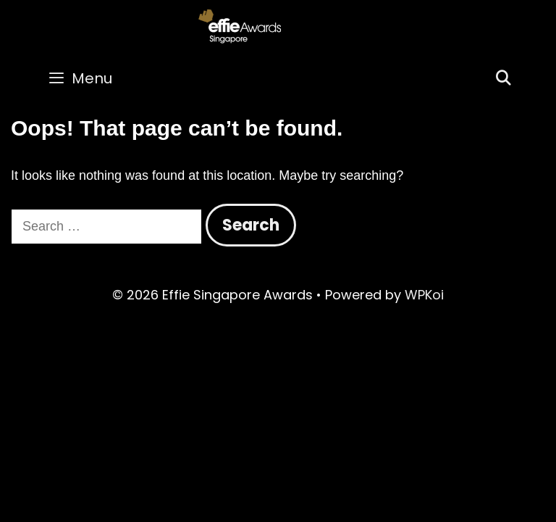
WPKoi (424, 295)
